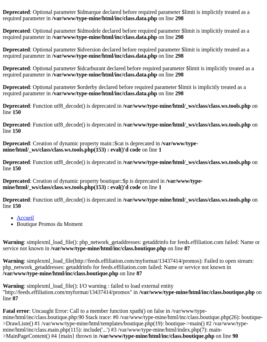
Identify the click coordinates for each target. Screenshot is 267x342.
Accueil (25, 218)
